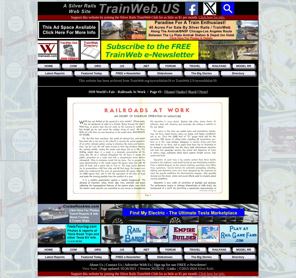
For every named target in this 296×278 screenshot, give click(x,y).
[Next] (203, 92)
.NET (146, 66)
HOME (49, 66)
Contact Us (114, 265)
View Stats (89, 268)
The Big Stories (201, 73)
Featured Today (91, 73)
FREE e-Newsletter (128, 73)
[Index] (181, 92)
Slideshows (165, 73)
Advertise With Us (138, 265)
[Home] (169, 92)
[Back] (192, 92)
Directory (238, 73)
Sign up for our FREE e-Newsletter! (180, 265)
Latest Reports (55, 73)
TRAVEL (194, 66)
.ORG (97, 66)
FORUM (170, 66)
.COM (73, 66)
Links (171, 268)
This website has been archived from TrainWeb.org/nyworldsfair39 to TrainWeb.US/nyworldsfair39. (148, 80)
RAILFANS (219, 66)
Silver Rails (205, 268)
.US (121, 66)
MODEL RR (243, 66)
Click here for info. (212, 17)
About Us (96, 265)
